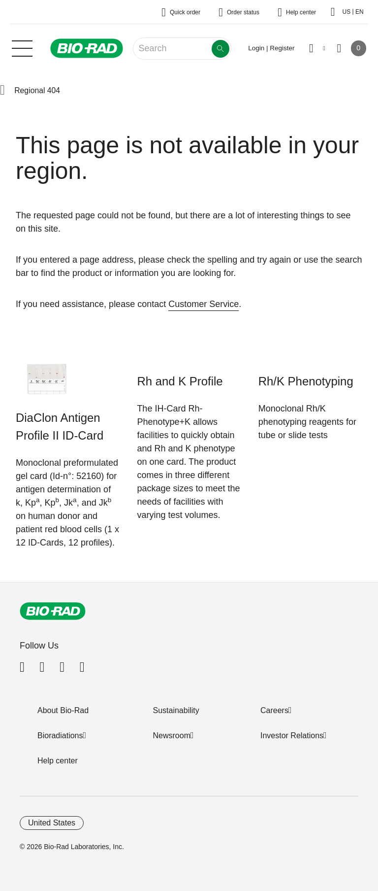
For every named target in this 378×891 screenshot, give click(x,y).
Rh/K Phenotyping (305, 381)
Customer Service (203, 304)
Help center (57, 760)
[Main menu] (22, 47)
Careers (274, 710)
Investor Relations (291, 735)
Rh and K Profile (179, 381)
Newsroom (171, 735)
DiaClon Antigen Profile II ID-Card (59, 426)
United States (51, 823)
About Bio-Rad (63, 710)
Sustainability (176, 710)
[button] (2, 90)
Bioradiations (60, 735)
